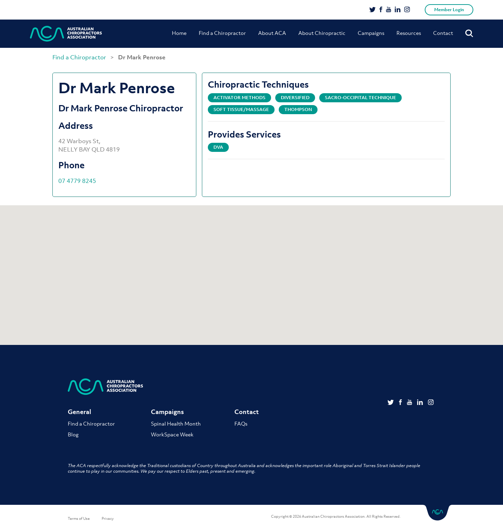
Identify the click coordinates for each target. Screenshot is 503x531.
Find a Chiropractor (222, 32)
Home (179, 32)
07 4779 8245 (77, 181)
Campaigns (371, 32)
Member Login (449, 10)
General (79, 412)
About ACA (272, 32)
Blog (73, 434)
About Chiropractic (321, 32)
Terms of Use (79, 519)
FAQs (240, 423)
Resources (408, 32)
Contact (443, 32)
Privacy (108, 519)
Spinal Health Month (176, 423)
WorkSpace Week (172, 434)
